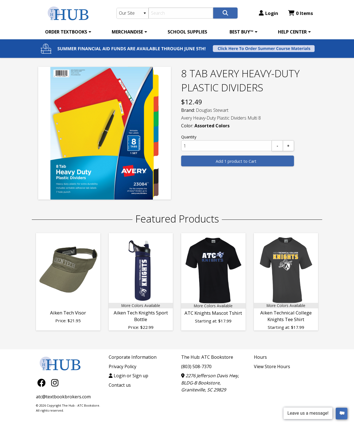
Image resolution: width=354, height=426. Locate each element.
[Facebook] (42, 382)
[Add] (288, 145)
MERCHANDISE (127, 32)
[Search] (181, 13)
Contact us (120, 385)
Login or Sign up (128, 376)
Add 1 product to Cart (236, 161)
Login (268, 13)
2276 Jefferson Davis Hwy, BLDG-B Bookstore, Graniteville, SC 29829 (210, 383)
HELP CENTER (292, 32)
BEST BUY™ (241, 32)
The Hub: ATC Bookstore (207, 357)
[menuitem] (67, 32)
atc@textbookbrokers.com (63, 397)
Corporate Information (133, 357)
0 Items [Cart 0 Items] (300, 13)
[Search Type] (132, 13)
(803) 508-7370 (196, 366)
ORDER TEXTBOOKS (66, 32)
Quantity (188, 137)
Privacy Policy (122, 366)
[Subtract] (277, 145)
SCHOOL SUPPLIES (187, 32)
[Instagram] (54, 382)
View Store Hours (272, 366)
